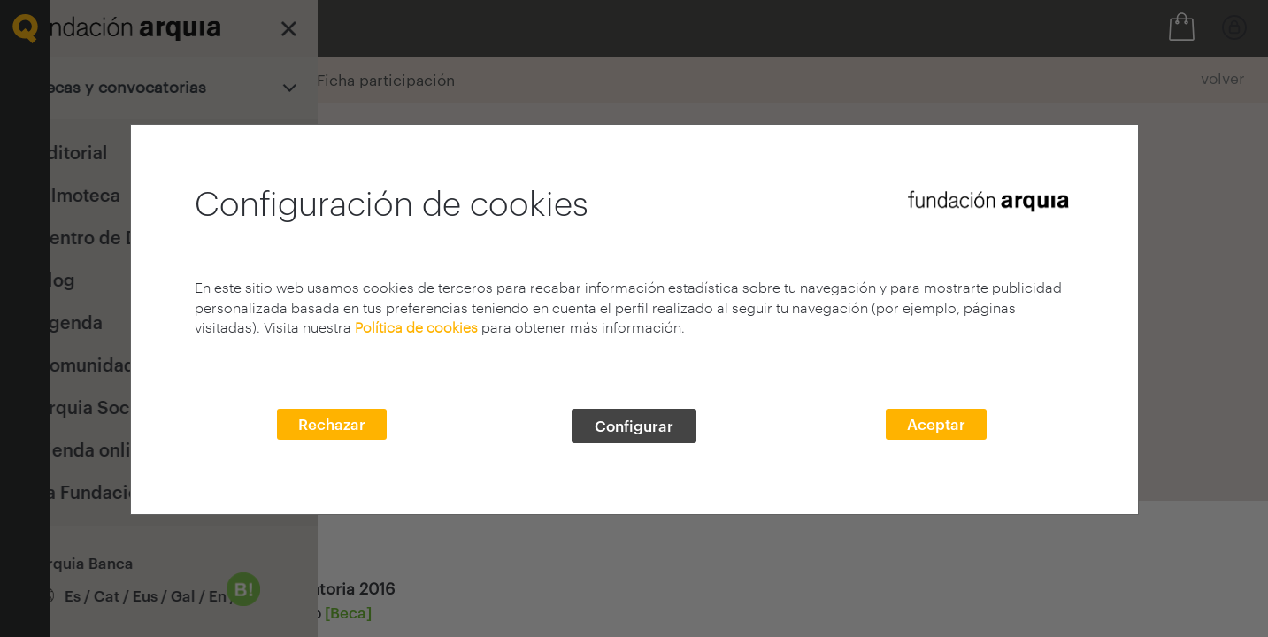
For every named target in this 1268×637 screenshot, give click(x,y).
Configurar (634, 425)
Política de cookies (416, 326)
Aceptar (936, 424)
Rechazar (331, 424)
